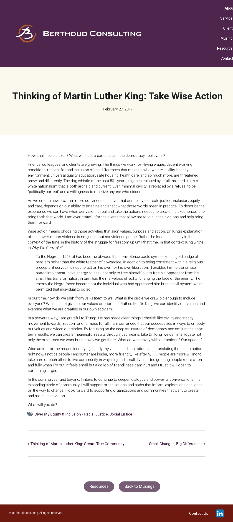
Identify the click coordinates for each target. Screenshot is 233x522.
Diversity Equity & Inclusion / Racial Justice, (72, 414)
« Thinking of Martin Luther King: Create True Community (76, 443)
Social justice (120, 414)
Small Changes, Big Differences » (177, 443)
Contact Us (198, 513)
